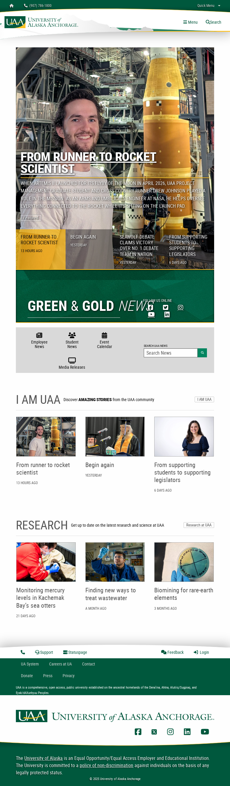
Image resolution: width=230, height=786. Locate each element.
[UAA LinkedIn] (167, 314)
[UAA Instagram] (180, 307)
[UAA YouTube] (151, 314)
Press (47, 675)
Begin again (83, 240)
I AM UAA (204, 399)
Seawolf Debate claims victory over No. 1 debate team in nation (139, 249)
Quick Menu (205, 5)
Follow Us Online (157, 300)
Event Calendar (104, 340)
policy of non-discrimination (106, 765)
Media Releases (72, 363)
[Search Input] (171, 352)
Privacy (69, 675)
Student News (72, 340)
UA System (30, 664)
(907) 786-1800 (38, 5)
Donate (27, 675)
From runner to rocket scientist (88, 164)
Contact (88, 664)
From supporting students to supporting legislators (188, 249)
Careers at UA (60, 664)
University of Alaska (43, 758)
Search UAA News (175, 350)
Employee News (39, 340)
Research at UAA (198, 525)
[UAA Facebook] (150, 307)
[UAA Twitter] (165, 307)
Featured (30, 218)
